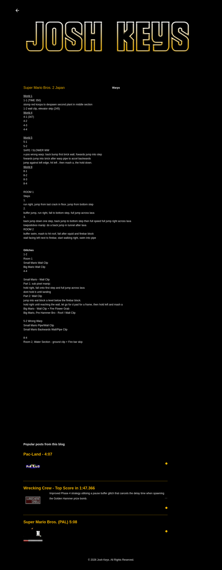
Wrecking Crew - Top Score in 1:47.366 (59, 488)
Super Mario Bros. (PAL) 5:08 (50, 522)
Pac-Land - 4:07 (37, 454)
